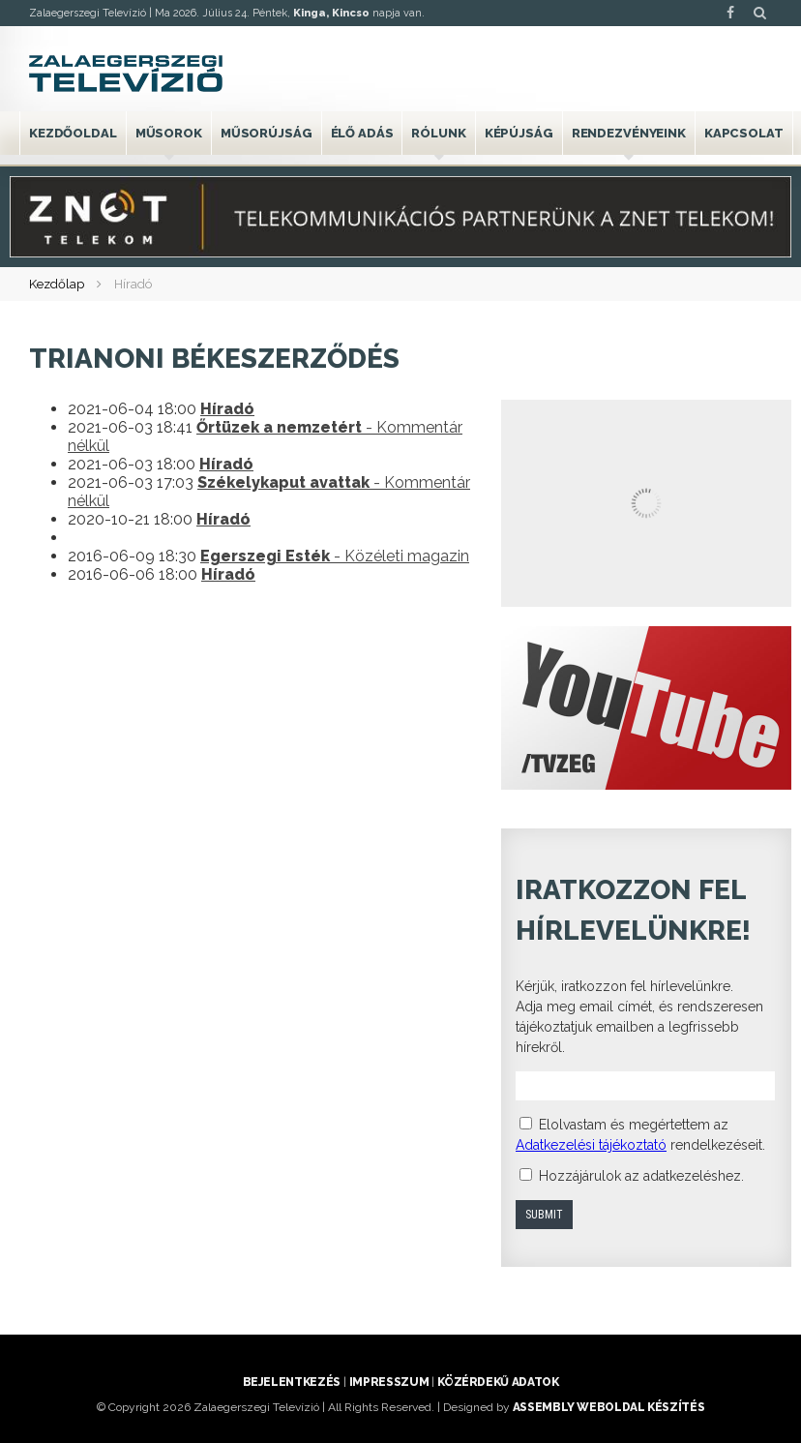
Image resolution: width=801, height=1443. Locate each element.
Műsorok (168, 133)
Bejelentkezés (292, 1382)
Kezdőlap (56, 284)
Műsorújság (266, 133)
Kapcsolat (744, 133)
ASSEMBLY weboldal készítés (609, 1407)
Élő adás (362, 133)
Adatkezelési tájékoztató (591, 1145)
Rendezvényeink (629, 133)
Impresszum (389, 1382)
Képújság (519, 133)
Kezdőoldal (73, 133)
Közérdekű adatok (497, 1382)
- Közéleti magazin (334, 556)
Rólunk (438, 133)
